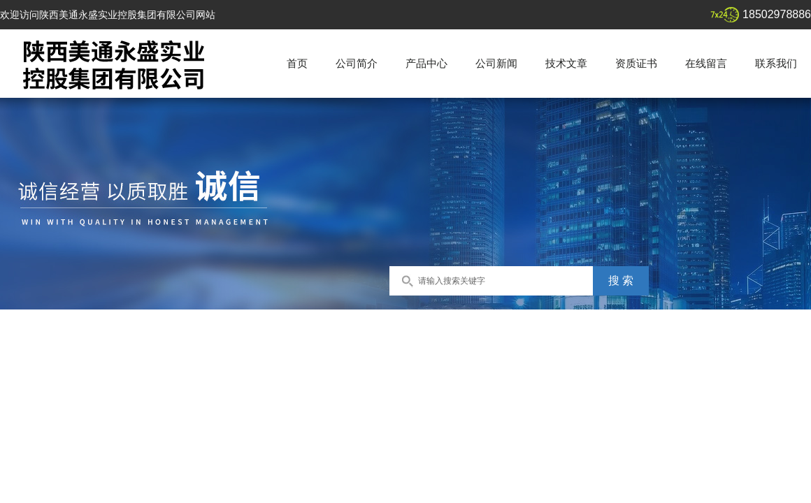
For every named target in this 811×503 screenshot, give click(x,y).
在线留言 (706, 63)
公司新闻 (496, 63)
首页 (297, 63)
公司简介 (357, 63)
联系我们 (776, 63)
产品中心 (426, 63)
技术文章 (566, 63)
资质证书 (636, 63)
